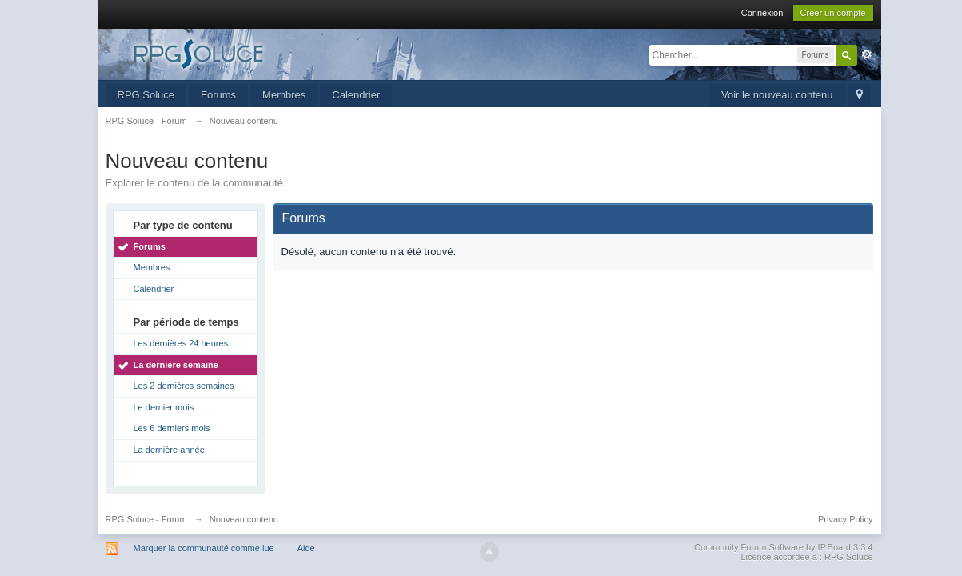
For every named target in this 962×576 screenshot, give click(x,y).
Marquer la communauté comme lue (204, 548)
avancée (866, 54)
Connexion (762, 13)
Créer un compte (833, 13)
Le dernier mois (164, 407)
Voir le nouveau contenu (777, 95)
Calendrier (356, 95)
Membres (283, 95)
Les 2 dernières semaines (184, 385)
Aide (306, 548)
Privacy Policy (845, 519)
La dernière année (169, 449)
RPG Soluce (146, 95)
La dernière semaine (176, 365)
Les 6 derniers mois (172, 428)
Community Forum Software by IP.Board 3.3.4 (783, 547)
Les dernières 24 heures (181, 343)
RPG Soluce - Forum (146, 519)
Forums (218, 95)
